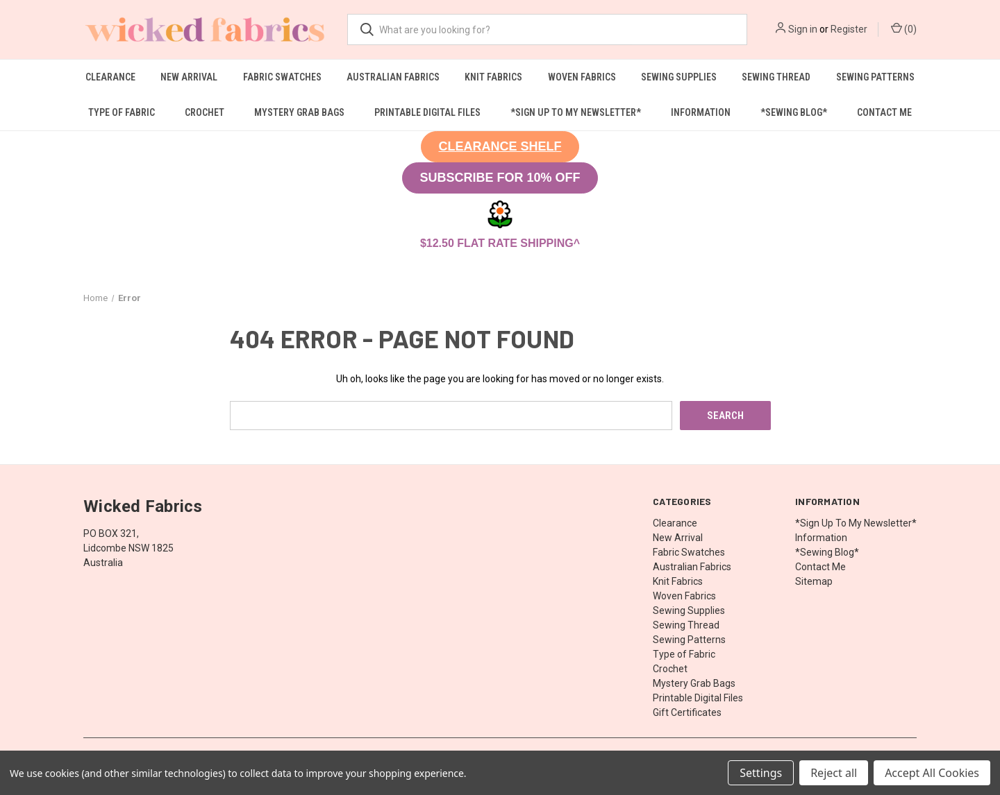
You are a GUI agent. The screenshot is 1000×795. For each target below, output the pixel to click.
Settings (761, 772)
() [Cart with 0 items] (904, 28)
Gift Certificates (687, 711)
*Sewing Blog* (793, 112)
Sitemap (814, 580)
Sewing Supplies (679, 77)
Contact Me (884, 112)
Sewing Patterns (875, 77)
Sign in (802, 29)
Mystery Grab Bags (299, 112)
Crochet (204, 112)
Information (701, 112)
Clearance (110, 77)
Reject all (833, 772)
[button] (499, 146)
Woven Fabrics (582, 77)
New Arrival (188, 77)
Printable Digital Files (427, 112)
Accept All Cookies (932, 772)
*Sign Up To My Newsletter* (575, 112)
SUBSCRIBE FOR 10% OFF (499, 178)
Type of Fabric (121, 112)
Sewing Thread (776, 77)
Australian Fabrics (393, 77)
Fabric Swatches (282, 77)
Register (849, 29)
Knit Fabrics (493, 77)
